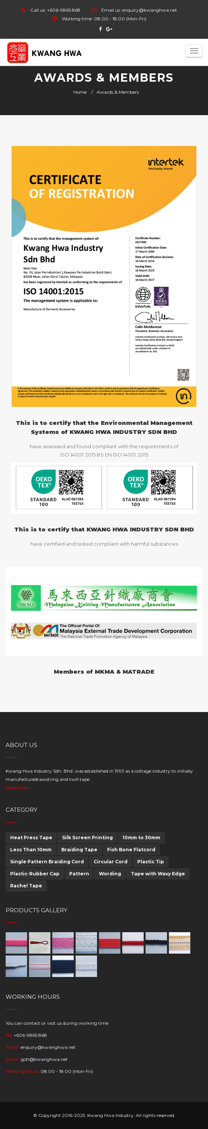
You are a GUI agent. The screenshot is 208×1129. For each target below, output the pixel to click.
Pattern (79, 873)
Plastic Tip (150, 861)
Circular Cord (111, 861)
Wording (110, 873)
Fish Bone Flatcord (131, 849)
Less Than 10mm (31, 849)
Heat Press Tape (31, 837)
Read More (17, 787)
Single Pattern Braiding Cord (47, 861)
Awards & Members (118, 92)
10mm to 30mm (141, 837)
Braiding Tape (79, 849)
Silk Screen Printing (87, 837)
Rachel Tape (26, 886)
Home (80, 92)
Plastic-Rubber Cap (34, 873)
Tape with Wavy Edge (158, 873)
